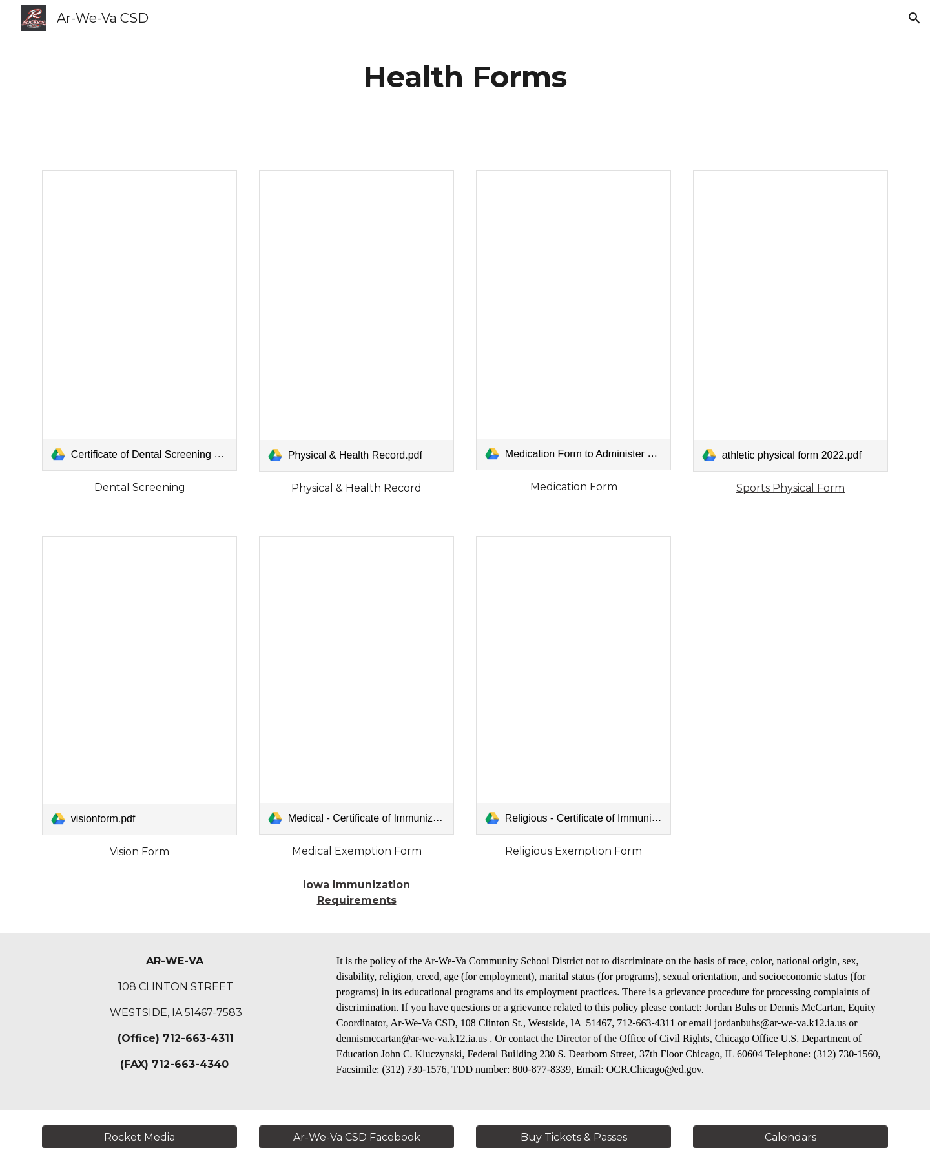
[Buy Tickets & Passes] (573, 1137)
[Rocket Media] (139, 1137)
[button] (914, 18)
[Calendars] (790, 1137)
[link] (139, 321)
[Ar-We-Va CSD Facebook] (356, 1137)
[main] (465, 77)
